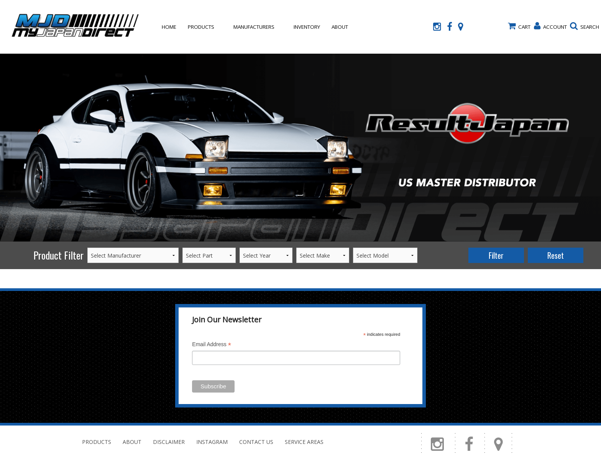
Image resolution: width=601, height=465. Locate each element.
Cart (519, 26)
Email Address (211, 345)
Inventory (307, 26)
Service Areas (304, 441)
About (340, 26)
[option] (300, 148)
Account (550, 26)
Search (584, 26)
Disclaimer (169, 441)
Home (169, 26)
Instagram (212, 441)
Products (201, 26)
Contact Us (177, 80)
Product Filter (58, 255)
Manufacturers (253, 26)
